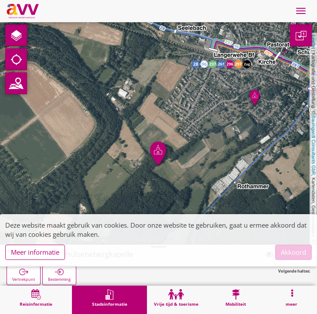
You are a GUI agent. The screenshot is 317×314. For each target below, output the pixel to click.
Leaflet (313, 42)
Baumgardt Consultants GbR (313, 145)
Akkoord (293, 252)
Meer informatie (35, 252)
